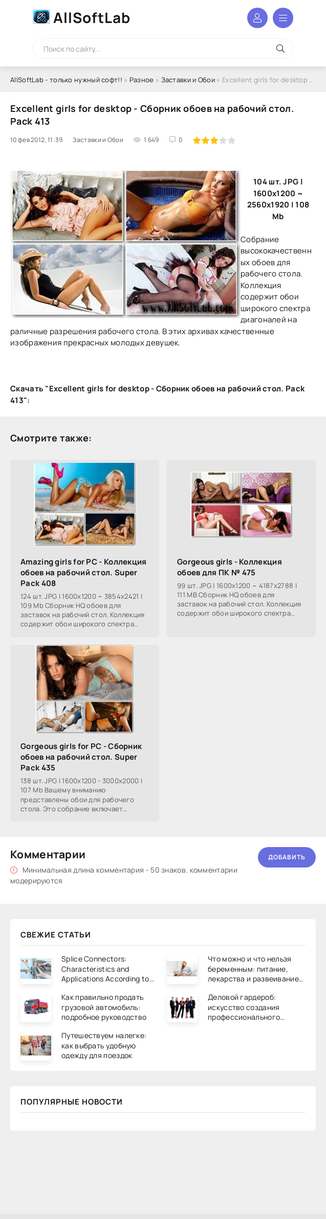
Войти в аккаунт (257, 18)
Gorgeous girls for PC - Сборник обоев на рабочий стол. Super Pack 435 (81, 757)
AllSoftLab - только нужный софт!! (66, 79)
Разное (141, 79)
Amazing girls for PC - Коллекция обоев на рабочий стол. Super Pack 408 (83, 572)
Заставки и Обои (188, 79)
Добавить (287, 857)
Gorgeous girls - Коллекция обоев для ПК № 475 (229, 567)
